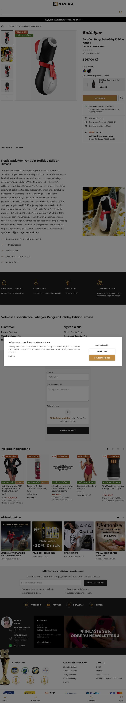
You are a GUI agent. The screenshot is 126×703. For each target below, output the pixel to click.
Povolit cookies (103, 358)
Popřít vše (103, 351)
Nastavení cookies (102, 345)
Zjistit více (12, 356)
